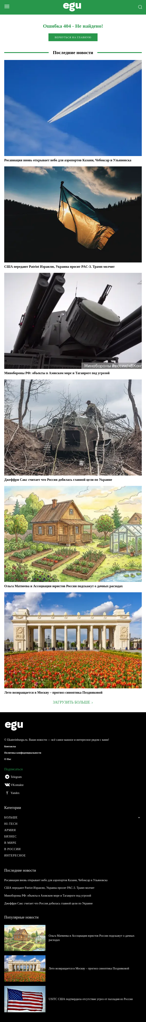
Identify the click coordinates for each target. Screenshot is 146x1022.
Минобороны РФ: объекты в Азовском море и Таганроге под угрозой (57, 373)
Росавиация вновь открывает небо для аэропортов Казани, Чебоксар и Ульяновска (67, 160)
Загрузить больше (73, 702)
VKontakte (17, 785)
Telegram (16, 777)
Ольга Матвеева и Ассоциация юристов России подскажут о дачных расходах (63, 586)
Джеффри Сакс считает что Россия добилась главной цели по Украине (58, 479)
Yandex (15, 793)
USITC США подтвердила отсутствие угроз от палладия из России (91, 999)
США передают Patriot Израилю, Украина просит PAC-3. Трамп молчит (59, 266)
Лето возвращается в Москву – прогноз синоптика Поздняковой (53, 692)
